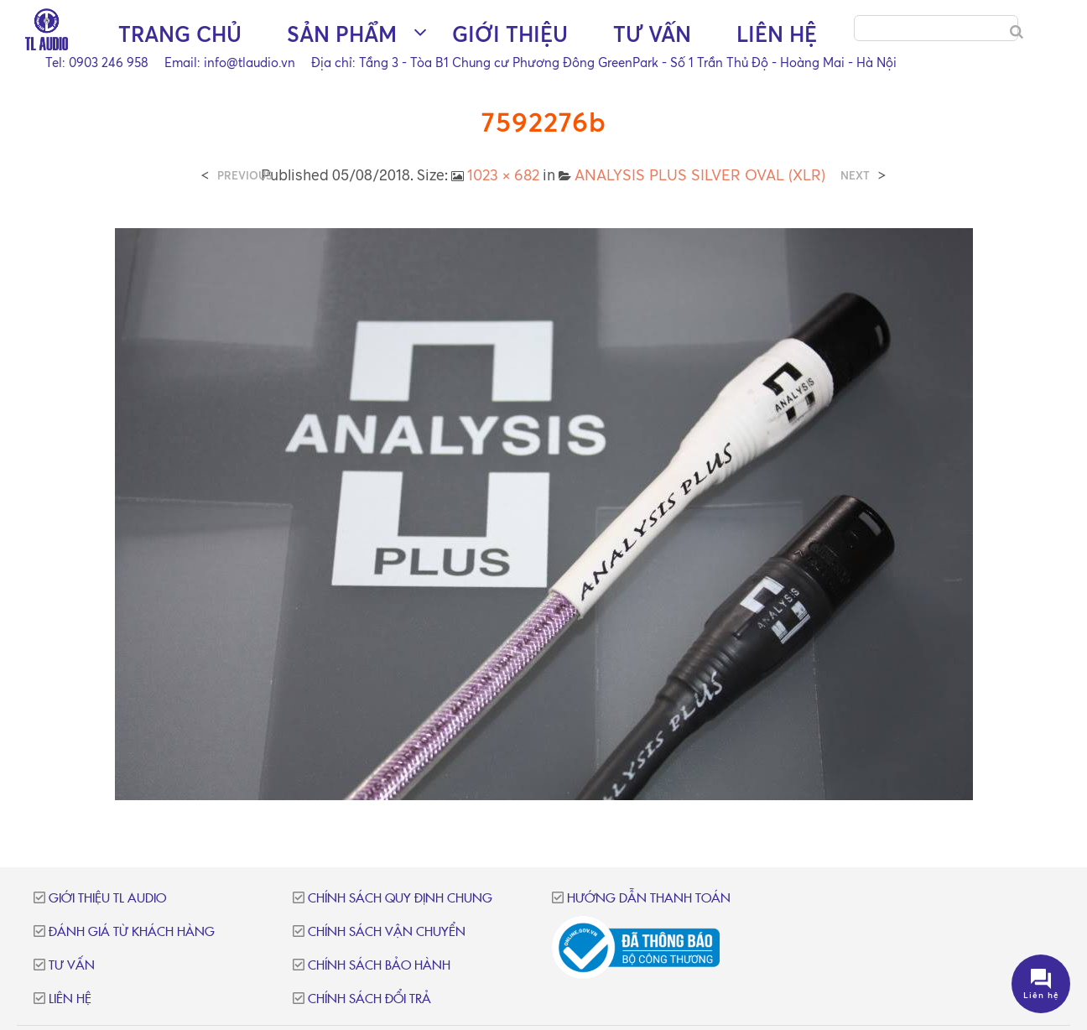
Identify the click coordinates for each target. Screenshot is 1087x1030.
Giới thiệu (438, 76)
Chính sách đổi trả (369, 999)
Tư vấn (580, 76)
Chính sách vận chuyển (386, 932)
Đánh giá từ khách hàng (132, 932)
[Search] (1016, 32)
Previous (245, 175)
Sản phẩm (270, 76)
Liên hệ (704, 76)
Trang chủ (107, 76)
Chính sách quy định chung (400, 899)
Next (855, 175)
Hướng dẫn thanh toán (649, 899)
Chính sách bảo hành (379, 966)
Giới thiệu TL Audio (107, 899)
